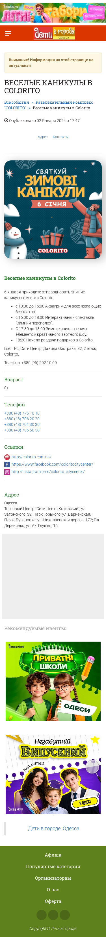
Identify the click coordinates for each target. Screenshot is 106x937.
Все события (16, 102)
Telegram (65, 915)
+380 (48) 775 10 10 (22, 413)
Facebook (41, 915)
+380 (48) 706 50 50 (22, 430)
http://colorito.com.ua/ (31, 457)
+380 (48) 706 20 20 (22, 419)
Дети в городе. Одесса (53, 828)
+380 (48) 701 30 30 (22, 424)
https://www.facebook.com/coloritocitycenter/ (52, 464)
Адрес (42, 132)
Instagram (53, 915)
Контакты (60, 133)
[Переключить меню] (8, 33)
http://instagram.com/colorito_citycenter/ (48, 471)
